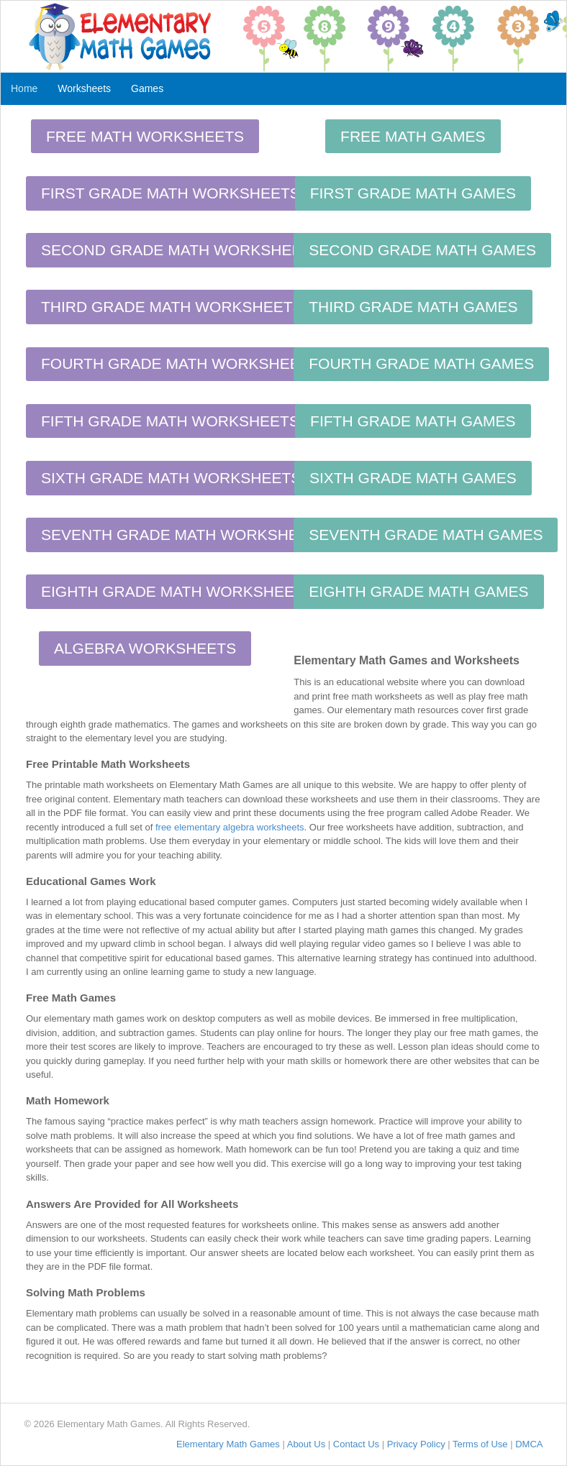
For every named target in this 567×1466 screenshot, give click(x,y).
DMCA (529, 1444)
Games (147, 88)
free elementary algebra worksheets (229, 827)
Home (24, 88)
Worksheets (84, 88)
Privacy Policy (416, 1444)
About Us (306, 1444)
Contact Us (356, 1444)
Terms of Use (480, 1444)
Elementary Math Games (228, 1444)
